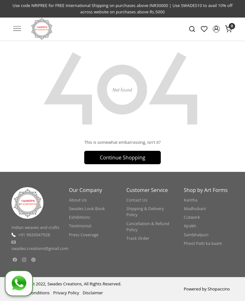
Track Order (137, 238)
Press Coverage (84, 235)
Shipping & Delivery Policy (145, 212)
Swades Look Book (87, 208)
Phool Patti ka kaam (203, 243)
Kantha (190, 200)
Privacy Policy (66, 293)
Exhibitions (79, 217)
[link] (192, 29)
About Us (78, 200)
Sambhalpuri (196, 235)
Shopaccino (219, 289)
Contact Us (136, 200)
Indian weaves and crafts (35, 227)
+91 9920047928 (34, 235)
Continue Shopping (122, 157)
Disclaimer (93, 293)
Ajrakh (190, 226)
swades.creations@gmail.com (39, 248)
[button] (216, 29)
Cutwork (192, 217)
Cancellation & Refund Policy (147, 227)
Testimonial (80, 226)
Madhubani (195, 208)
